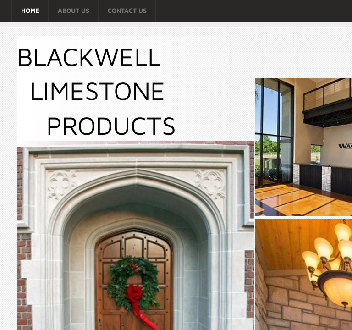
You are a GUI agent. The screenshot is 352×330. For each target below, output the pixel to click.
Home (30, 10)
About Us (73, 10)
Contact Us (127, 10)
